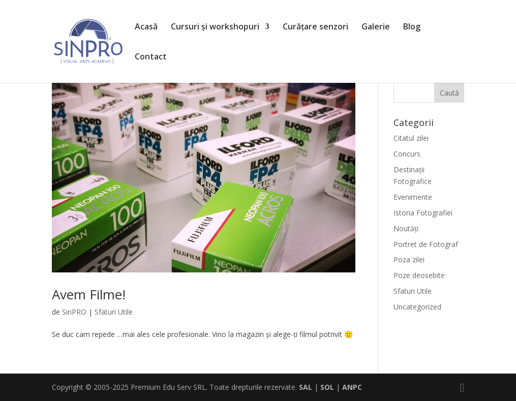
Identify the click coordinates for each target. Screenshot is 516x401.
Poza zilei (408, 259)
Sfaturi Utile (114, 312)
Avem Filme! (89, 294)
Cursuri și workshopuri (215, 27)
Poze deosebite (419, 275)
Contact (151, 57)
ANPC (352, 387)
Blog (411, 27)
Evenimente (412, 197)
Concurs (406, 154)
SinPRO (74, 312)
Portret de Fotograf (425, 244)
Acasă (146, 27)
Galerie (375, 27)
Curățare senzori (315, 27)
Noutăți (405, 228)
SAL (305, 387)
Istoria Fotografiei (422, 213)
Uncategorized (417, 307)
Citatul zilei (411, 138)
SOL (327, 387)
